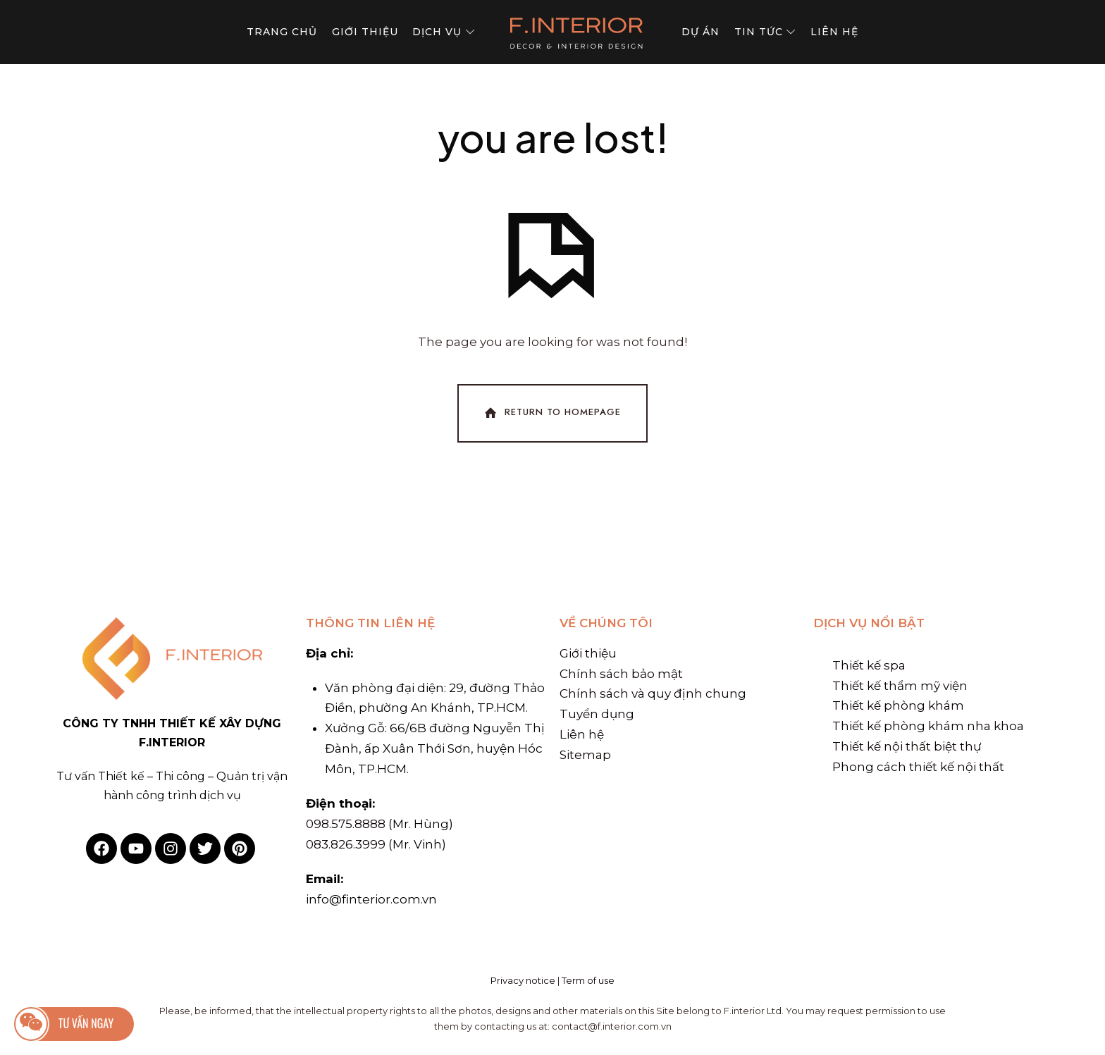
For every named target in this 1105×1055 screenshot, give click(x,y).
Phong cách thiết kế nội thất (918, 767)
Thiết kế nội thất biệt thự (906, 746)
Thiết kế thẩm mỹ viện (900, 686)
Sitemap (585, 755)
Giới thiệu (588, 653)
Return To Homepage (551, 413)
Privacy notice (522, 980)
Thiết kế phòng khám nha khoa (928, 726)
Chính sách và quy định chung (653, 693)
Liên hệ (582, 734)
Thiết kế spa (869, 665)
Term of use (588, 980)
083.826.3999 (345, 844)
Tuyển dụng (597, 714)
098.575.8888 (345, 824)
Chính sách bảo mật (621, 674)
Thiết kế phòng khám (898, 705)
